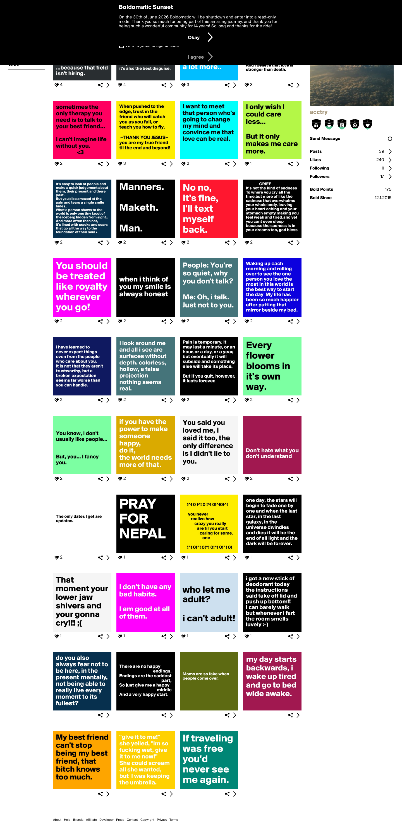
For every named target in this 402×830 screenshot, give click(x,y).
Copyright (147, 820)
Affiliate (91, 820)
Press (120, 820)
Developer (106, 820)
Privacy (162, 820)
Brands (78, 820)
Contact (132, 820)
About (57, 820)
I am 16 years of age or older (152, 46)
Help (67, 820)
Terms (173, 820)
